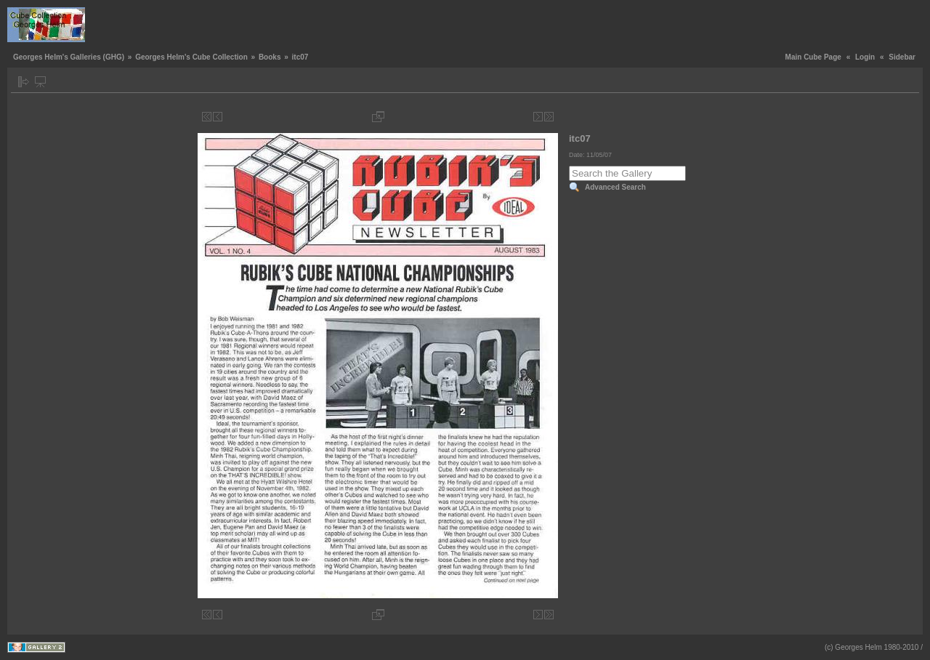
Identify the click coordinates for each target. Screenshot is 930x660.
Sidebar (902, 57)
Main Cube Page (813, 57)
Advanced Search (615, 187)
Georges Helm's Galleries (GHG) (68, 57)
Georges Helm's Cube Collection (191, 57)
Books (270, 57)
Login (865, 57)
